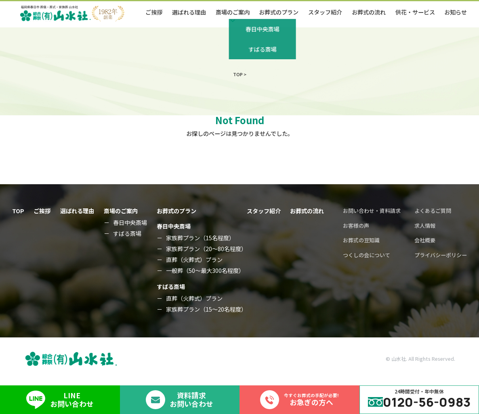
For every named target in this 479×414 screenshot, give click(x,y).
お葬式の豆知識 (361, 240)
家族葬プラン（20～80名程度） (206, 249)
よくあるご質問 (432, 210)
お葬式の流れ (369, 12)
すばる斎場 (127, 233)
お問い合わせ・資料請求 (372, 210)
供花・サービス (415, 12)
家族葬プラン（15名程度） (200, 238)
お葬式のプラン (278, 12)
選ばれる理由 (189, 12)
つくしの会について (366, 255)
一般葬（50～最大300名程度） (205, 270)
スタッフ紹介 (325, 12)
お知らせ (455, 12)
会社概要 (424, 240)
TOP (18, 211)
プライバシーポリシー (440, 255)
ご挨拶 (153, 12)
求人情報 (424, 225)
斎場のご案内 (121, 211)
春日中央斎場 (130, 222)
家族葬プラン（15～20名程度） (206, 309)
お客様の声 (356, 225)
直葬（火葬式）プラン (194, 260)
